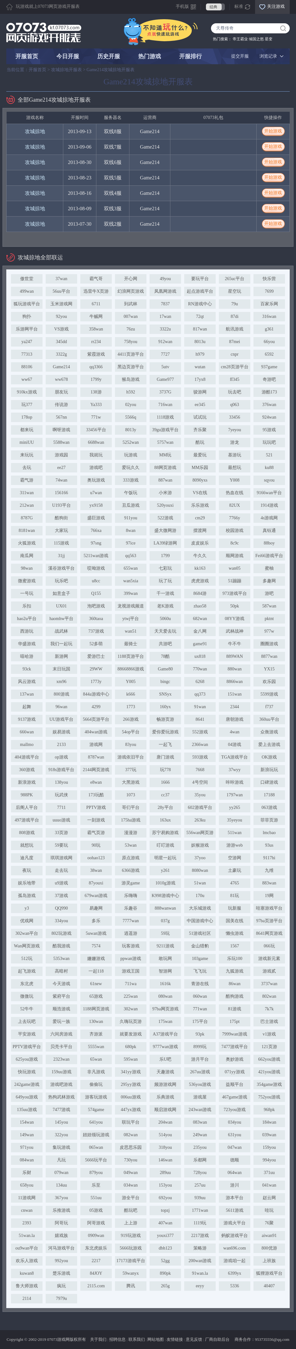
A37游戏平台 (165, 1034)
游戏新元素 (269, 958)
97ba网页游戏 (165, 1009)
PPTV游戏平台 (27, 1046)
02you (130, 404)
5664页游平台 (96, 719)
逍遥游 (130, 933)
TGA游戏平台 (234, 757)
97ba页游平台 (269, 920)
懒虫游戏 (234, 933)
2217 (96, 1260)
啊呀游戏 (61, 429)
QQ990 (61, 908)
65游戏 (96, 996)
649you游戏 (27, 1097)
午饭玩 (130, 492)
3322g (61, 354)
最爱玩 (200, 455)
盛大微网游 (165, 530)
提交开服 (240, 56)
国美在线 (234, 920)
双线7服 (113, 147)
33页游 (61, 832)
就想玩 (26, 845)
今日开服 (67, 56)
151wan (235, 694)
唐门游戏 (165, 757)
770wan (200, 669)
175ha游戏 (130, 820)
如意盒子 (61, 593)
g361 (269, 329)
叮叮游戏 (165, 845)
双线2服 (113, 224)
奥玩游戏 (96, 480)
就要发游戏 (131, 1034)
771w (96, 417)
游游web (234, 845)
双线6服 (113, 162)
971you (26, 1147)
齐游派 (96, 1034)
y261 (165, 870)
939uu (200, 1197)
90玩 (96, 845)
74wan (61, 480)
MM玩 (165, 455)
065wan (96, 1147)
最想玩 (234, 467)
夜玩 (26, 870)
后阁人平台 (27, 807)
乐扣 (26, 606)
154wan (27, 1122)
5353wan (61, 958)
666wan (27, 732)
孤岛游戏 (27, 895)
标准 (238, 6)
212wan (27, 505)
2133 (61, 744)
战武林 (61, 631)
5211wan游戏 (96, 555)
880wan (235, 669)
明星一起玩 (165, 857)
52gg (165, 1260)
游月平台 (200, 1059)
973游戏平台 (235, 593)
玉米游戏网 (61, 304)
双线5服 (113, 177)
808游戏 (27, 832)
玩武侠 (61, 795)
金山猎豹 (200, 946)
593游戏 (200, 757)
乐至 (96, 1185)
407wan (165, 1223)
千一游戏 (165, 593)
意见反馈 (194, 1339)
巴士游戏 (269, 1021)
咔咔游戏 (234, 782)
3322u (165, 329)
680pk (130, 1046)
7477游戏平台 (234, 1046)
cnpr (235, 354)
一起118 (96, 971)
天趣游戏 (165, 1072)
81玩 (234, 895)
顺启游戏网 (165, 1109)
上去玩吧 (27, 1021)
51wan (200, 883)
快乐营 (269, 278)
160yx (165, 706)
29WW (96, 669)
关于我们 (98, 1339)
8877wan (269, 656)
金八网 (200, 631)
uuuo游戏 (61, 820)
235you (200, 1147)
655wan (131, 568)
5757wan (165, 442)
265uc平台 (234, 278)
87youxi (96, 883)
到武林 (130, 304)
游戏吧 (96, 467)
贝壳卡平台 (61, 1046)
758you (130, 341)
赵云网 (269, 1197)
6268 (200, 681)
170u (200, 895)
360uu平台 (269, 719)
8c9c (235, 543)
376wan (269, 404)
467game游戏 (234, 1097)
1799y (96, 379)
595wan (131, 1059)
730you (130, 1160)
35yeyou (234, 820)
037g (165, 920)
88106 (26, 366)
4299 (96, 706)
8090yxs (199, 480)
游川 (234, 1185)
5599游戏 (269, 694)
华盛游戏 (27, 643)
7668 (200, 769)
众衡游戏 (269, 732)
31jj (61, 555)
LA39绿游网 (165, 543)
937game (269, 366)
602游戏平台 (200, 807)
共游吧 (165, 643)
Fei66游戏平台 (269, 555)
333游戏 (131, 480)
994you (269, 1160)
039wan (269, 1134)
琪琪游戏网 (61, 857)
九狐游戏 (234, 971)
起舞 (26, 706)
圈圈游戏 (269, 643)
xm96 (61, 681)
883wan (269, 883)
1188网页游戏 (96, 1009)
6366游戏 (130, 870)
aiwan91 (269, 1235)
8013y (130, 429)
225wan (131, 996)
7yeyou (234, 429)
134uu (61, 1185)
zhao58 (200, 606)
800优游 (269, 1248)
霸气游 (26, 480)
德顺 (234, 1160)
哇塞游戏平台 (269, 908)
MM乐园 (200, 467)
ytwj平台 (130, 618)
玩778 (165, 769)
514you (165, 1134)
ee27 (61, 467)
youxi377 (165, 1235)
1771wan (200, 1210)
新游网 (61, 656)
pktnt (269, 618)
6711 (96, 304)
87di (235, 316)
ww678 (61, 379)
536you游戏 (200, 1084)
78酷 (165, 656)
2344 (234, 706)
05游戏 (96, 1210)
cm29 (200, 518)
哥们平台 (130, 807)
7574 (96, 946)
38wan (96, 870)
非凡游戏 (96, 1072)
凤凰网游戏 (165, 291)
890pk (165, 1273)
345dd (61, 341)
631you (234, 1134)
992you (61, 1260)
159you (269, 1147)
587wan (269, 606)
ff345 (234, 379)
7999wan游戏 (234, 1034)
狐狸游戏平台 (269, 1273)
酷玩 (200, 442)
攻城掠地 (35, 131)
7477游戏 (61, 1109)
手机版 (182, 6)
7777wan (130, 920)
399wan (131, 593)
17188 (269, 795)
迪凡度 (26, 857)
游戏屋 (200, 1097)
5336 (234, 1286)
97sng (96, 543)
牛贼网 (96, 316)
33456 (234, 417)
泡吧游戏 (96, 606)
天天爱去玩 (165, 631)
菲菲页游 (269, 820)
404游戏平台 (27, 757)
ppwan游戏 (130, 958)
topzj (165, 1210)
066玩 (269, 946)
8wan (130, 530)
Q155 (96, 593)
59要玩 (61, 845)
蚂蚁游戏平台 (234, 1235)
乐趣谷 (130, 908)
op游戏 (61, 757)
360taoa (96, 618)
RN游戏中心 (200, 304)
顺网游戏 (234, 555)
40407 (269, 1286)
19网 (269, 895)
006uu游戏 (131, 1097)
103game (200, 958)
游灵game (131, 883)
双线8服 (113, 131)
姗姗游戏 (96, 958)
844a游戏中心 (96, 694)
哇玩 (269, 1210)
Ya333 (96, 404)
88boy (269, 543)
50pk (234, 606)
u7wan (96, 492)
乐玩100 (234, 958)
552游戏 (200, 732)
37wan (61, 278)
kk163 (200, 568)
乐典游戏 (165, 1097)
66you (269, 341)
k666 (130, 694)
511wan (235, 832)
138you (61, 782)
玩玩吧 (269, 442)
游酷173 (269, 392)
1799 (165, 555)
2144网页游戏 (96, 769)
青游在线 (200, 983)
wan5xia (130, 581)
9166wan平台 (269, 492)
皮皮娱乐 (200, 543)
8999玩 (200, 1046)
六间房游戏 (61, 1034)
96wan (61, 706)
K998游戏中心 (165, 895)
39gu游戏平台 (165, 429)
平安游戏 (27, 1034)
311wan (27, 492)
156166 (61, 492)
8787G (27, 518)
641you (96, 1122)
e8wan (96, 782)
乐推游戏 (61, 1210)
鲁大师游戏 (27, 1286)
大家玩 (61, 530)
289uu (165, 1172)
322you (61, 1134)
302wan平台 (26, 933)
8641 (200, 719)
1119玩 (200, 1223)
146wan (165, 1160)
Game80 (165, 669)
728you (200, 1172)
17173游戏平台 (131, 1260)
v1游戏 (269, 1034)
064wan (235, 1172)
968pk (269, 1109)
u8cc (96, 581)
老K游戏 (165, 606)
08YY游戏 (234, 618)
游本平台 (234, 1197)
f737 (269, 706)
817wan (200, 329)
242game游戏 (26, 1084)
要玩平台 (200, 278)
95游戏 (269, 429)
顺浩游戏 (61, 1009)
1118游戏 (165, 417)
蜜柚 (269, 568)
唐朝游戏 (234, 719)
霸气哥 (96, 278)
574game (96, 1109)
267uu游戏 (200, 1072)
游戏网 (96, 744)
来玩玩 (26, 455)
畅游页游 (165, 719)
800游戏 (61, 694)
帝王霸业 (240, 39)
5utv (165, 366)
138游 (96, 392)
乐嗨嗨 (130, 895)
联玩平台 (130, 1122)
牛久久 (200, 555)
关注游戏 (276, 6)
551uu (96, 1197)
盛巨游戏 (96, 518)
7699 (269, 291)
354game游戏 (269, 1084)
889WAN (234, 656)
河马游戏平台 (61, 1248)
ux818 (200, 656)
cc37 (165, 795)
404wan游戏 (96, 732)
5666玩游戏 (131, 1248)
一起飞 (165, 744)
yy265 (234, 807)
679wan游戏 (96, 895)
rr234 (96, 341)
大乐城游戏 (200, 908)
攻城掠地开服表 (66, 69)
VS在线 (200, 492)
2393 (26, 1223)
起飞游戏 (27, 971)
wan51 (130, 631)
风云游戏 (27, 681)
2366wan (200, 744)
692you (165, 1197)
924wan (269, 417)
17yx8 (200, 379)
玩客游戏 (130, 946)
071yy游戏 (235, 1072)
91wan (200, 706)
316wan (269, 316)
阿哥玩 (61, 1223)
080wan (165, 996)
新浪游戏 (27, 782)
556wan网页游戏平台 (199, 834)
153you (165, 1185)
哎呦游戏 (96, 568)
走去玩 (61, 870)
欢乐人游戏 (27, 1260)
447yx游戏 (131, 1109)
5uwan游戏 (96, 933)
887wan (165, 480)
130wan (96, 1021)
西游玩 (26, 631)
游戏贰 (269, 971)
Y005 (130, 681)
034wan (131, 1185)
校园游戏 (234, 530)
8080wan (200, 870)
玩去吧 (234, 392)
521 (269, 455)
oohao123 (96, 857)
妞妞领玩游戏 (96, 1134)
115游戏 (61, 543)
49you (165, 278)
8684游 (200, 593)
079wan (61, 1172)
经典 (215, 6)
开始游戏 (273, 131)
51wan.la (27, 1235)
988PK (27, 795)
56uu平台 (61, 291)
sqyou (269, 480)
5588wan (61, 442)
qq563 (130, 555)
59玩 (165, 933)
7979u (61, 1298)
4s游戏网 (269, 518)
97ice (130, 543)
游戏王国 (130, 971)
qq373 (200, 694)
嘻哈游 (26, 656)
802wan (269, 996)
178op (26, 417)
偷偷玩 (96, 1084)
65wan (96, 1059)
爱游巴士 (96, 656)
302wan (131, 1009)
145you (61, 1122)
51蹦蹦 (234, 581)
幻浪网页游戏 (130, 291)
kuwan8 (27, 1273)
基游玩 (234, 455)
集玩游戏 (61, 1147)
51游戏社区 (200, 933)
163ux (165, 820)
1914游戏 (269, 505)
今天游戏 (61, 983)
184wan (269, 1122)
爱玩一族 (61, 1021)
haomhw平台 (61, 618)
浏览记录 (268, 56)
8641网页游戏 (269, 933)
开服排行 (190, 56)
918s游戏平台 (61, 769)
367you (61, 1197)
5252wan (130, 442)
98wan (26, 568)
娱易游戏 (61, 732)
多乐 (96, 920)
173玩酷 (96, 795)
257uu (200, 1185)
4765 (234, 883)
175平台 (200, 1021)
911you (130, 518)
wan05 (234, 568)
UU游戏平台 (61, 719)
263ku (200, 820)
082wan (131, 1134)
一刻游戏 (96, 820)
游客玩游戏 (96, 1097)
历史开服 (108, 56)
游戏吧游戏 (61, 1084)
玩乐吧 (61, 581)
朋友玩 (61, 392)
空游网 (234, 857)
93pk (200, 1034)
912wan (165, 341)
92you (61, 316)
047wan (235, 1147)
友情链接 (175, 1339)
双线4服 (113, 193)
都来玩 (26, 429)
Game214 (149, 131)
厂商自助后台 (217, 1339)
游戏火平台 (235, 1223)
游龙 (234, 442)
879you (96, 1172)
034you (234, 1122)
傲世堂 (26, 278)
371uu (269, 1172)
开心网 (130, 278)
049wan (131, 1172)
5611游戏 (234, 1210)
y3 (27, 908)
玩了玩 (165, 581)
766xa (96, 530)
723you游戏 (235, 1109)
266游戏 (131, 719)
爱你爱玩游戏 (165, 732)
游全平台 (130, 1197)
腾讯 (130, 1286)
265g (165, 1286)
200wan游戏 (200, 1260)
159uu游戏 (61, 1072)
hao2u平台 (27, 618)
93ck (26, 669)
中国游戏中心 (200, 920)
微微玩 (26, 996)
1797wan (234, 795)
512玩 (26, 958)
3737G (165, 392)
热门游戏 (149, 56)
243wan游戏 (200, 1109)
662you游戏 (269, 1059)
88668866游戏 (130, 669)
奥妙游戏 (234, 1059)
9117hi (269, 857)
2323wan (61, 1059)
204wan (165, 1122)
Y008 (234, 480)
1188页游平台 (130, 656)
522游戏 (165, 518)
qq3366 (96, 366)
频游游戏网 (165, 1084)
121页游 (269, 1046)
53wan (130, 845)
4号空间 (200, 782)
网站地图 (155, 1339)
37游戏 (61, 895)
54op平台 (130, 732)
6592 (269, 354)
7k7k (269, 1009)
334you (61, 920)
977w (269, 631)
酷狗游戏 (234, 996)
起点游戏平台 (200, 291)
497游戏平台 (27, 820)
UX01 (61, 606)
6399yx (234, 1273)
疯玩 (61, 1286)
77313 (26, 354)
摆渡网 (200, 530)
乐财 (26, 1172)
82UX (234, 505)
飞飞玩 (200, 971)
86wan (234, 983)
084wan (27, 1160)
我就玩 (96, 455)
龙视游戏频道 (130, 606)
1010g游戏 (165, 883)
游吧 (269, 593)
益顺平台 (234, 1084)
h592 (130, 392)
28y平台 (165, 807)
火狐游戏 (27, 543)
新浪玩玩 (269, 769)
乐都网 (200, 1160)
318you (165, 1147)
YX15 (269, 669)
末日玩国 (61, 669)
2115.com (96, 1286)
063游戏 (269, 807)
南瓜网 (26, 555)
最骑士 (130, 643)
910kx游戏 (27, 392)
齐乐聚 (200, 429)
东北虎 (26, 983)
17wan (165, 316)
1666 (165, 782)
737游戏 (96, 631)
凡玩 (61, 1160)
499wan (27, 291)
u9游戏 (61, 883)
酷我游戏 (61, 946)
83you (130, 744)
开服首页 (26, 56)
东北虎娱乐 (96, 1248)
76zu (130, 329)
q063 (234, 404)
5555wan (96, 1046)
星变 (268, 39)
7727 (165, 354)
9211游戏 (165, 946)
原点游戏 (130, 857)
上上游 (130, 1223)
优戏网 (26, 920)
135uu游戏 (27, 1109)
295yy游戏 (131, 1084)
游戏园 (61, 455)
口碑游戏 (269, 782)
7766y (234, 518)
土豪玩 (234, 870)
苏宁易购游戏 (165, 832)
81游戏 (234, 1009)
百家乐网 (269, 304)
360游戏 (27, 769)
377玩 (130, 769)
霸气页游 (96, 832)
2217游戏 (200, 1235)
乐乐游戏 (200, 505)
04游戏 (234, 744)
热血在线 (234, 492)
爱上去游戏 (269, 744)
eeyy (200, 1286)
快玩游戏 (27, 1072)
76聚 (269, 1223)
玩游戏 (130, 455)
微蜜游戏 (27, 581)
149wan (27, 1134)
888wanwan (165, 908)
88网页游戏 (165, 467)
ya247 (26, 341)
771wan (200, 1009)
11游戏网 (26, 1197)
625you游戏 (27, 1059)
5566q (130, 417)
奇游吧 (269, 379)
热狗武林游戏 (61, 1097)
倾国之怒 (256, 39)
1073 (130, 795)
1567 (234, 946)
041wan (269, 1185)
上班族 (269, 1260)
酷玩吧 (130, 1210)
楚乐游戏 (61, 1273)
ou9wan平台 (26, 1248)
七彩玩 (165, 568)
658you (26, 1185)
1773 (130, 706)
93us (269, 845)
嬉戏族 (61, 1235)
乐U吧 (165, 1059)
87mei (234, 341)
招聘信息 (117, 1339)
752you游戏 (269, 1097)
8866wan (234, 681)
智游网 (165, 971)
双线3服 (113, 208)
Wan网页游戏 (26, 946)
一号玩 (26, 593)
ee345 (200, 404)
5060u (165, 618)
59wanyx (130, 1273)
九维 (269, 870)
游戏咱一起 (235, 1260)
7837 (165, 304)
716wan (165, 404)
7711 (61, 807)
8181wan (27, 530)
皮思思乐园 (131, 1147)
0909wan (96, 1235)
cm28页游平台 (234, 366)
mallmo (27, 744)
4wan (234, 732)
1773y (96, 681)
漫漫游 (130, 832)
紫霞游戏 (96, 354)
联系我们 (136, 1339)
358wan (96, 329)
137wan (27, 694)
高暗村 (61, 971)
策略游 (200, 1248)
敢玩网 (165, 958)
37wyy (235, 769)
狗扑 (26, 316)
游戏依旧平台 (130, 757)
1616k (165, 983)
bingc (165, 681)
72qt (200, 316)
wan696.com (234, 1248)
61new (96, 983)
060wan (200, 996)
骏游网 (200, 392)
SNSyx (165, 694)
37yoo (200, 857)
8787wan (96, 757)
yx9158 (96, 505)
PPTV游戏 (96, 807)
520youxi (165, 505)
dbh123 (165, 1248)
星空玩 (234, 291)
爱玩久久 (130, 467)
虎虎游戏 (200, 581)
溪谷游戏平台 (61, 568)
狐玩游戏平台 (27, 304)
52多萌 (96, 643)
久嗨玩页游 (131, 1021)
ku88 (269, 467)
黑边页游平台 (130, 366)
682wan (200, 618)
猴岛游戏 (130, 379)
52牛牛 (26, 1009)
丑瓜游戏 (130, 505)
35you (200, 795)
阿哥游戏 (96, 1223)
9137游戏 (27, 719)
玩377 (26, 404)
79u (234, 304)
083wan (200, 1122)
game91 (200, 643)
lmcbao (269, 832)
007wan (131, 316)
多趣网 (269, 581)
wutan (200, 366)
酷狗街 (61, 518)
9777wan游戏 (165, 1046)
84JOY (96, 1273)
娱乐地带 (27, 883)
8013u (200, 341)
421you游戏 (269, 1072)
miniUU (27, 442)
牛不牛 (234, 643)
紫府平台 (61, 996)
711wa (131, 983)
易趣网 (96, 908)
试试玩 (200, 417)
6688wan (96, 442)
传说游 (61, 404)
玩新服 (234, 908)
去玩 (26, 467)
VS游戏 (61, 329)
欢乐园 (269, 681)
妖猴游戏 (200, 845)
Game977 (165, 379)
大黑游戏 (130, 782)
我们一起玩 (61, 643)
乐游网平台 (27, 329)
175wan (165, 1021)
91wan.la (200, 1273)
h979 (200, 354)
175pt (235, 1021)
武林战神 (234, 631)
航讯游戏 (234, 329)
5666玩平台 (96, 1160)
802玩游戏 (61, 933)
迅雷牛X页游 (96, 291)
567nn (61, 417)
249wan (200, 1134)
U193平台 (61, 505)
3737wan (269, 983)
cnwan (27, 1210)
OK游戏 (269, 757)
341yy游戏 (131, 1072)
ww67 (26, 379)
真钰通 (269, 530)
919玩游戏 (131, 1235)
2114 (26, 1298)
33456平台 (96, 429)
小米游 (165, 492)
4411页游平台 (130, 354)
